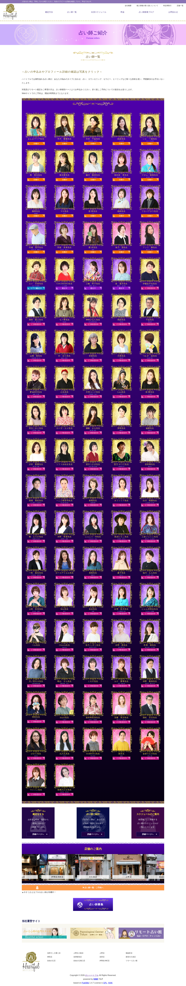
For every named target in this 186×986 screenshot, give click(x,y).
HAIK (95, 979)
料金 (122, 12)
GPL (105, 983)
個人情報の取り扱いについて (147, 6)
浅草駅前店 (77, 957)
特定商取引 (167, 6)
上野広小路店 (78, 953)
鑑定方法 (49, 12)
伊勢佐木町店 (104, 961)
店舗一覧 (180, 6)
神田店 (49, 957)
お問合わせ (173, 12)
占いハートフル (91, 975)
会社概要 (128, 6)
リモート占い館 (131, 961)
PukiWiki (85, 983)
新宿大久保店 (131, 957)
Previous (24, 869)
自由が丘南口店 (79, 961)
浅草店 (102, 957)
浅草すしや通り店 (53, 953)
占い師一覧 (72, 12)
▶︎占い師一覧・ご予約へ (93, 888)
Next (161, 869)
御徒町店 (129, 953)
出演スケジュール (98, 12)
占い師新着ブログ (146, 12)
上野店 (102, 953)
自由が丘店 (51, 961)
